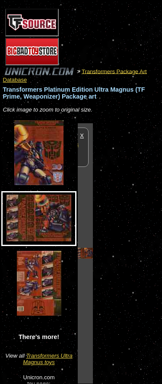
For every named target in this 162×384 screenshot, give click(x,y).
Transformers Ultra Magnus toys (48, 358)
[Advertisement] (127, 253)
